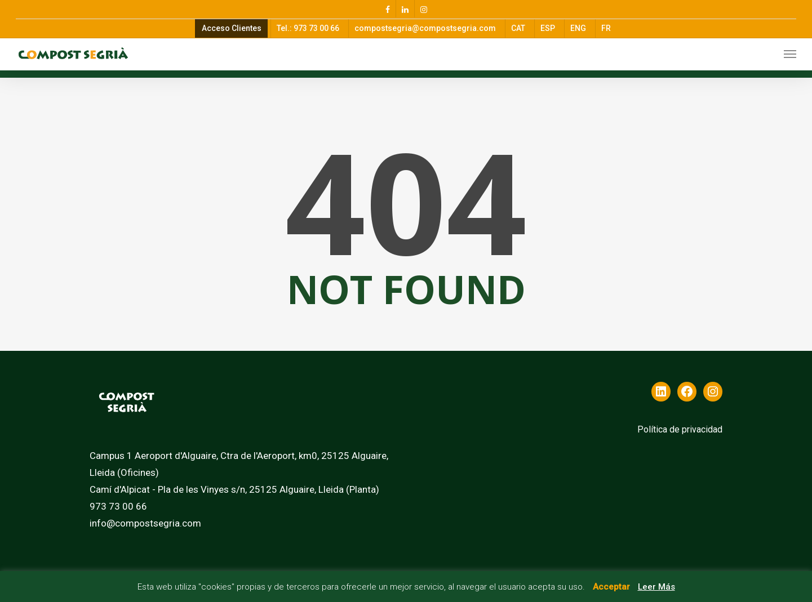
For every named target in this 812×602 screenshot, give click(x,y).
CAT (518, 28)
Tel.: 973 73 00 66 (308, 28)
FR (606, 28)
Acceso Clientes (231, 28)
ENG (578, 28)
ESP (547, 28)
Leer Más (656, 587)
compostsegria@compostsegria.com (425, 28)
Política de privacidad (679, 429)
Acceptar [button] (611, 587)
